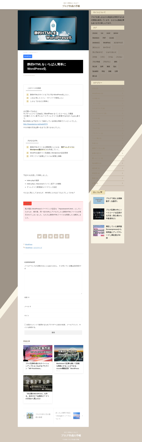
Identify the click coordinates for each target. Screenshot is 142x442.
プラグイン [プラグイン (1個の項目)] (106, 62)
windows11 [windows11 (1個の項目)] (96, 42)
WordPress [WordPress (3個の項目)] (106, 42)
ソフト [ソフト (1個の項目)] (102, 57)
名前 (27, 297)
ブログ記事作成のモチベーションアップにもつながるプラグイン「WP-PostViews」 (37, 365)
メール (27, 306)
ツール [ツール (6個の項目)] (110, 57)
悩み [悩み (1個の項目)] (114, 66)
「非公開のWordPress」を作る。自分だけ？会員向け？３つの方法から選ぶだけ (37, 395)
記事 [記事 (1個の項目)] (116, 71)
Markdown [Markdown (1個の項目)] (96, 38)
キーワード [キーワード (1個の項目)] (106, 47)
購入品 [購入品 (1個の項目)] (95, 76)
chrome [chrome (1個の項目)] (95, 33)
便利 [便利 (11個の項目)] (115, 62)
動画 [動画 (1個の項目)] (108, 66)
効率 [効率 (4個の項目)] (101, 66)
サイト (26, 315)
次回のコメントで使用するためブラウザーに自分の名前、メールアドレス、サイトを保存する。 (52, 325)
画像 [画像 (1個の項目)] (109, 71)
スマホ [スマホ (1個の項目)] (95, 57)
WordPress (28, 244)
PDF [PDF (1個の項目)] (104, 38)
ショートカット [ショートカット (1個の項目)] (111, 52)
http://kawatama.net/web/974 (34, 124)
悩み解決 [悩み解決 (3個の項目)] (95, 71)
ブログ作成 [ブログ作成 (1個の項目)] (96, 62)
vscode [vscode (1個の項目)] (111, 38)
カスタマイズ (37, 247)
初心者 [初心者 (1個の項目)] (95, 66)
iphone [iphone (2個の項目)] (116, 33)
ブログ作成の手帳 (71, 6)
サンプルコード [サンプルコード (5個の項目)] (98, 52)
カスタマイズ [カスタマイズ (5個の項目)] (118, 42)
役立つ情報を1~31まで (71, 431)
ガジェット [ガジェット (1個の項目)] (96, 47)
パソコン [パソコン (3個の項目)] (119, 57)
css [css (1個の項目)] (102, 33)
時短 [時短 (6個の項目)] (103, 71)
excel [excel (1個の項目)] (108, 33)
